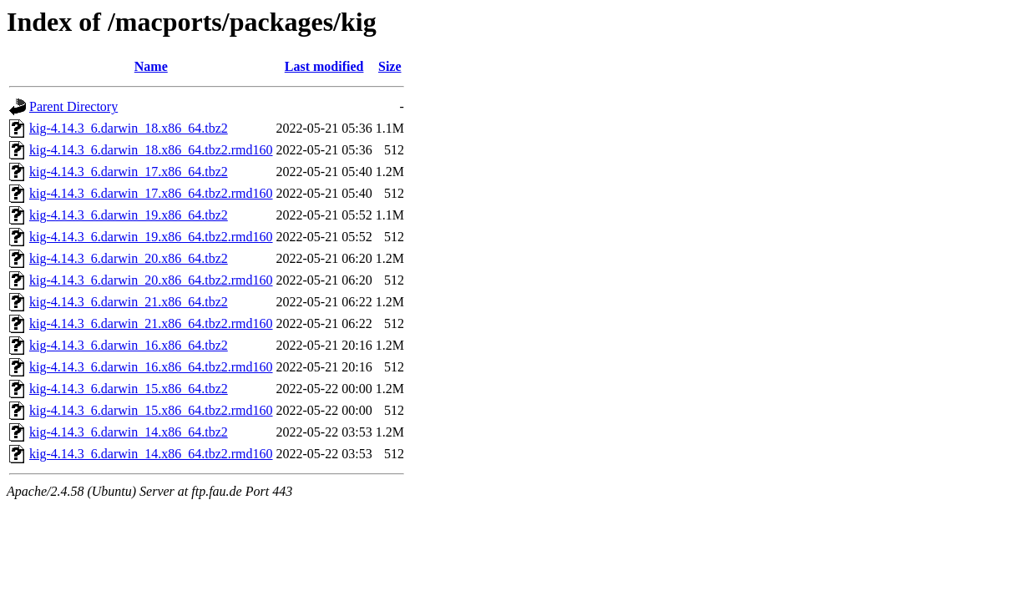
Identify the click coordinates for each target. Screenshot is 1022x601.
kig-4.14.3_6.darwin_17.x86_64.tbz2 (128, 171)
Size (390, 66)
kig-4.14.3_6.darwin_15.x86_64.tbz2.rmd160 (151, 410)
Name (151, 66)
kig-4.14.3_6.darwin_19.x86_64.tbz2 (128, 215)
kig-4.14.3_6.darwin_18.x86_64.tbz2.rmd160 (151, 150)
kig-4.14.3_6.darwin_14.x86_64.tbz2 (128, 432)
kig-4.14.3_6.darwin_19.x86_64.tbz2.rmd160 (151, 237)
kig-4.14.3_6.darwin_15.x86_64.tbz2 (128, 388)
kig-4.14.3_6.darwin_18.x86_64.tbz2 (128, 128)
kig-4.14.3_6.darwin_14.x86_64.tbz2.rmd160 (151, 454)
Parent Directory (73, 106)
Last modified (324, 66)
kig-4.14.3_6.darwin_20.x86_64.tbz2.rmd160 (151, 280)
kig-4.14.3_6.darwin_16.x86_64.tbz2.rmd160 (151, 367)
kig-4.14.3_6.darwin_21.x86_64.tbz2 (128, 302)
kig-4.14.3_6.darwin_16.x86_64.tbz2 (128, 345)
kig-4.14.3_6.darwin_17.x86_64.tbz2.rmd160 (151, 193)
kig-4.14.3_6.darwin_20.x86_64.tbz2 (128, 258)
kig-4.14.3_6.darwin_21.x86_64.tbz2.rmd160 (151, 323)
